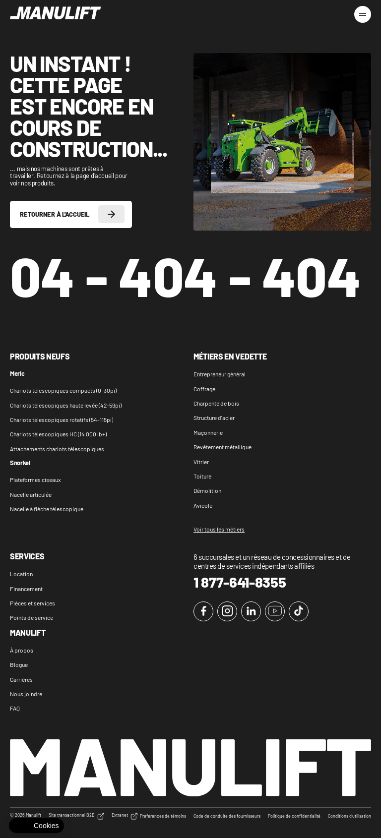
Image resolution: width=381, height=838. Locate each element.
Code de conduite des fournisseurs (226, 816)
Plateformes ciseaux (35, 479)
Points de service (31, 617)
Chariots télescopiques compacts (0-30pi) (63, 390)
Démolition (207, 490)
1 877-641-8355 (239, 582)
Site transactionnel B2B (76, 816)
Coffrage (204, 388)
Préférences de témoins (163, 816)
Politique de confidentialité (294, 816)
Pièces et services (32, 602)
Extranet (124, 816)
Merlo (17, 373)
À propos (21, 650)
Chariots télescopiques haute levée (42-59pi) (66, 405)
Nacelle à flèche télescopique (46, 508)
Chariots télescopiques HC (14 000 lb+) (58, 433)
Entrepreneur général (219, 373)
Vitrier (201, 461)
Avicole (202, 505)
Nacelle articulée (31, 494)
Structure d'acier (214, 417)
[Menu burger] (362, 14)
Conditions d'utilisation (349, 816)
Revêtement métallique (222, 446)
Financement (26, 588)
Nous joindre (26, 693)
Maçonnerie (208, 432)
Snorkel (20, 463)
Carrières (21, 679)
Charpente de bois (216, 403)
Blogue (19, 664)
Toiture (202, 476)
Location (21, 573)
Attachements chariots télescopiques (57, 448)
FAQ (15, 708)
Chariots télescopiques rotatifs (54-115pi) (61, 419)
